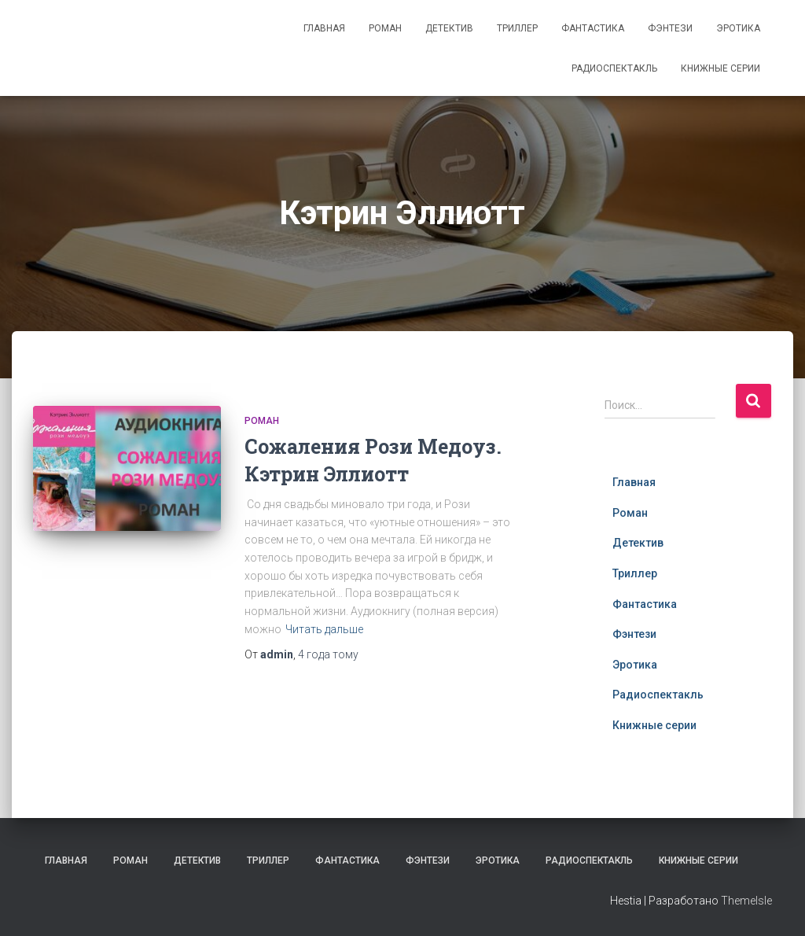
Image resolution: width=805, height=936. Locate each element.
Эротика (738, 28)
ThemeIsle (746, 900)
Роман (385, 28)
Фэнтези (670, 28)
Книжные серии (720, 68)
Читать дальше (324, 629)
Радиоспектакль (614, 68)
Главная (324, 28)
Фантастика (592, 28)
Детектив (449, 28)
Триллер (517, 28)
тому (328, 654)
